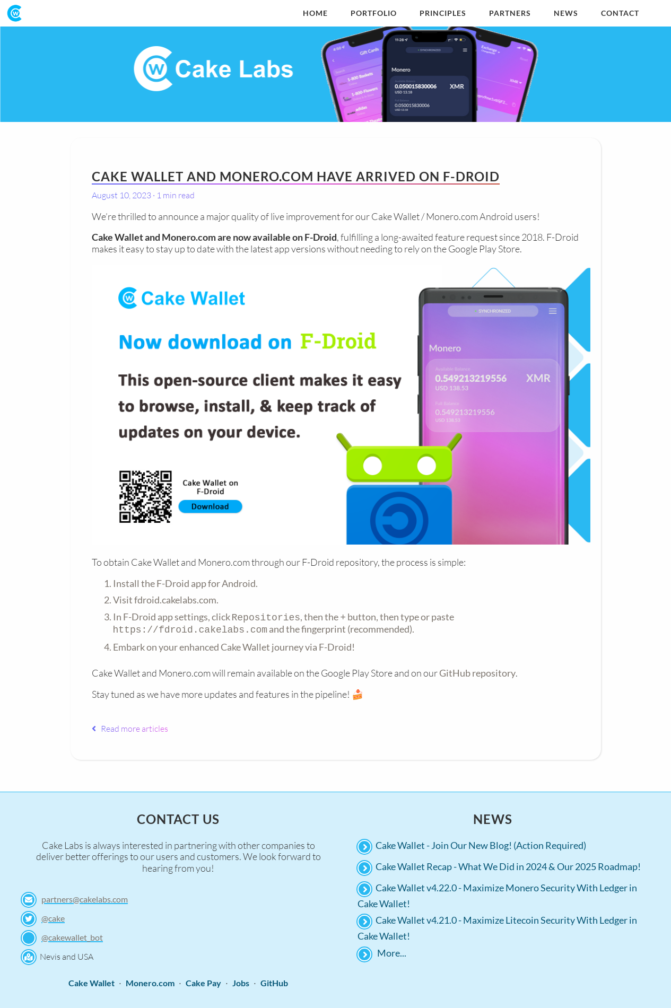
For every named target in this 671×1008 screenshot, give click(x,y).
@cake (53, 916)
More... (391, 951)
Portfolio (374, 12)
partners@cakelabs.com (84, 897)
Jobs (240, 981)
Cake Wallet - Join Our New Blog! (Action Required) (481, 843)
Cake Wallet (91, 981)
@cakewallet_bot (72, 935)
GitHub (274, 981)
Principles (443, 12)
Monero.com (150, 981)
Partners (510, 12)
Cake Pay (203, 981)
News (566, 12)
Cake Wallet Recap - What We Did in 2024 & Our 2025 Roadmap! (508, 864)
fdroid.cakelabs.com (175, 600)
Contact (620, 12)
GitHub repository (477, 671)
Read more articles (130, 726)
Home (315, 12)
